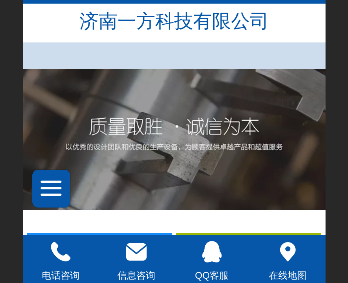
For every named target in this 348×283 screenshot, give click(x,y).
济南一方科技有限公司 (174, 21)
